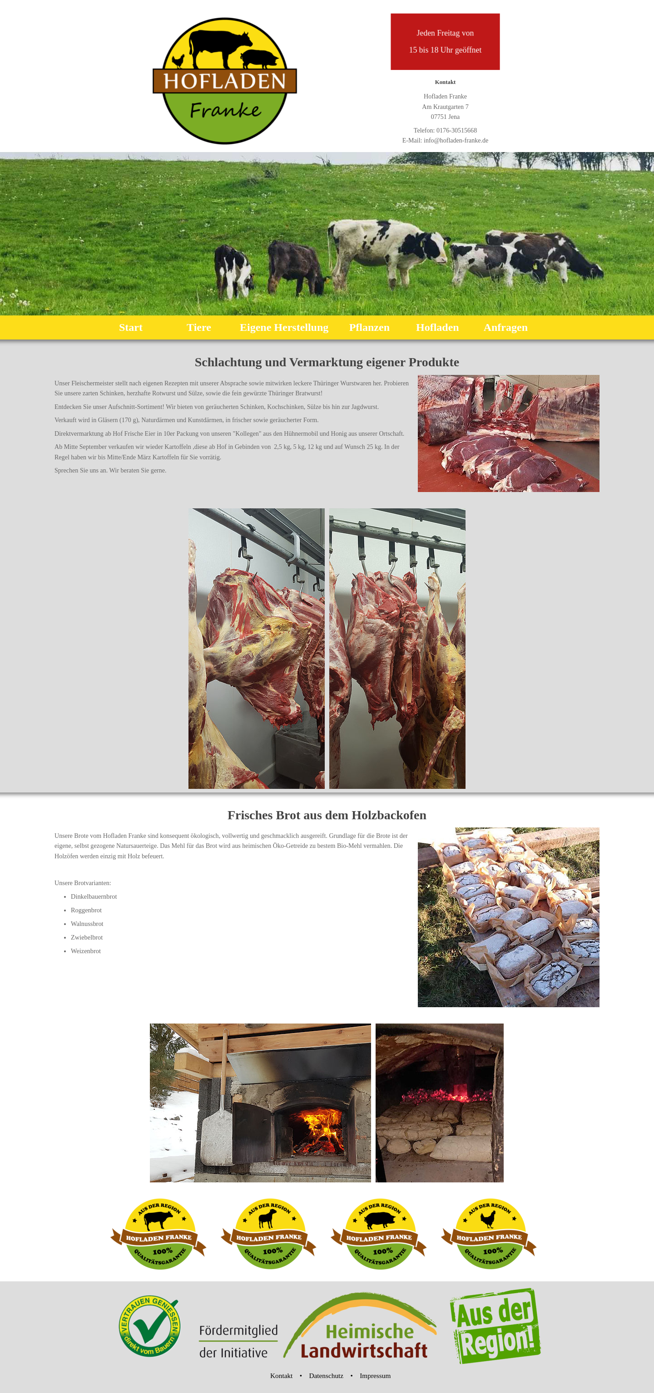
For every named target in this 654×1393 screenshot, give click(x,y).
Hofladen (437, 327)
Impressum (375, 1375)
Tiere (199, 327)
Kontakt (281, 1375)
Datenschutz (326, 1375)
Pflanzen (369, 327)
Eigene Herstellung (284, 327)
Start (131, 327)
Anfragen (506, 327)
